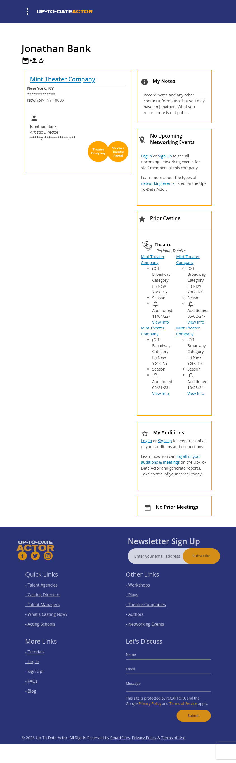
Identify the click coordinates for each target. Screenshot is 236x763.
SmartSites (120, 747)
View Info (160, 322)
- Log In (38, 664)
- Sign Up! (39, 672)
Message (139, 683)
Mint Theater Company (62, 79)
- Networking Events (149, 620)
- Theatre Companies (149, 603)
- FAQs (37, 681)
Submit (190, 710)
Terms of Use (173, 747)
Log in (146, 156)
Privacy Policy (152, 700)
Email (136, 670)
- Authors (140, 611)
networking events (157, 183)
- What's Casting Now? (49, 611)
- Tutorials (40, 656)
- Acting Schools (44, 620)
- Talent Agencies (45, 587)
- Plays (138, 595)
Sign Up (165, 156)
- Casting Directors (47, 595)
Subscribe (211, 555)
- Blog (36, 689)
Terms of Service (181, 700)
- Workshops (143, 587)
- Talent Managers (46, 603)
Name (137, 658)
